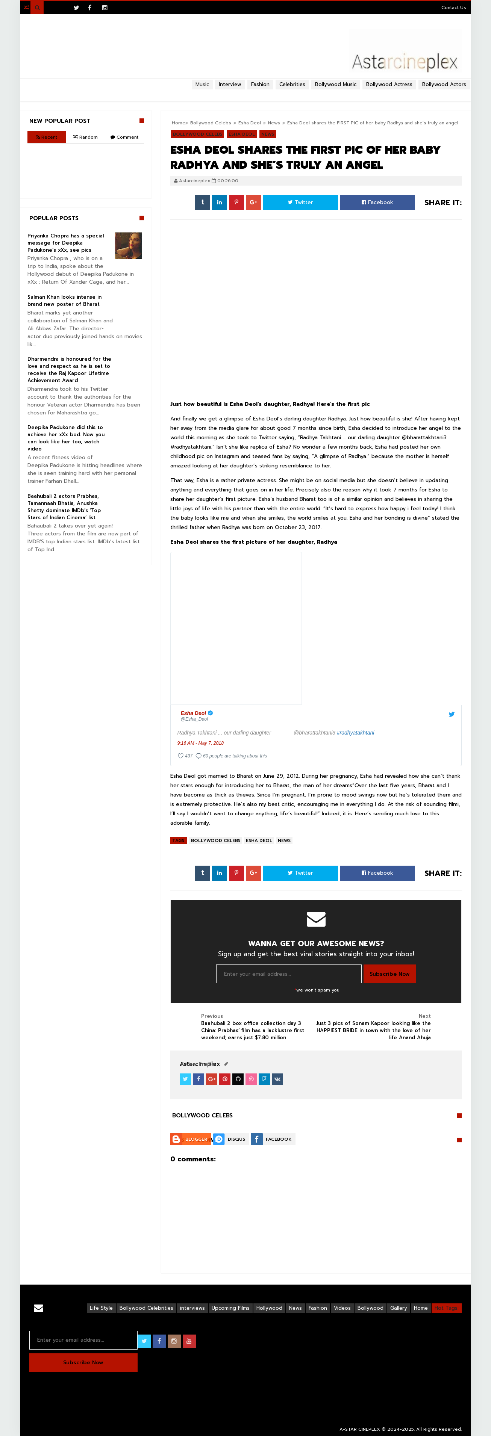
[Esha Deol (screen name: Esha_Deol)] (198, 716)
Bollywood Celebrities (146, 1308)
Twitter (300, 202)
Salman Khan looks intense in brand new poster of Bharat (64, 300)
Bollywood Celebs (215, 840)
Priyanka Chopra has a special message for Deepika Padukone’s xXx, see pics (65, 243)
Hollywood (269, 1308)
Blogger (196, 1139)
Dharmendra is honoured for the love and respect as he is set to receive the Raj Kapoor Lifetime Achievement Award (69, 369)
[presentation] (236, 628)
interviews (192, 1308)
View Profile (197, 1064)
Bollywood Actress (389, 84)
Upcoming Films (231, 1308)
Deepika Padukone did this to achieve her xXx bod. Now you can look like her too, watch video (66, 438)
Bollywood (370, 1308)
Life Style (101, 1308)
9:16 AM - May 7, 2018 (200, 743)
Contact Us (453, 7)
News (284, 840)
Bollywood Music (335, 84)
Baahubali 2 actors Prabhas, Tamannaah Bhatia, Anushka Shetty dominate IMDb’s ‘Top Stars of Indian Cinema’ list (64, 507)
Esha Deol (259, 840)
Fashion (318, 1308)
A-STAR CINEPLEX (359, 1429)
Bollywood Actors (444, 84)
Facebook (377, 202)
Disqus (236, 1139)
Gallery (398, 1308)
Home (421, 1308)
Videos (342, 1308)
